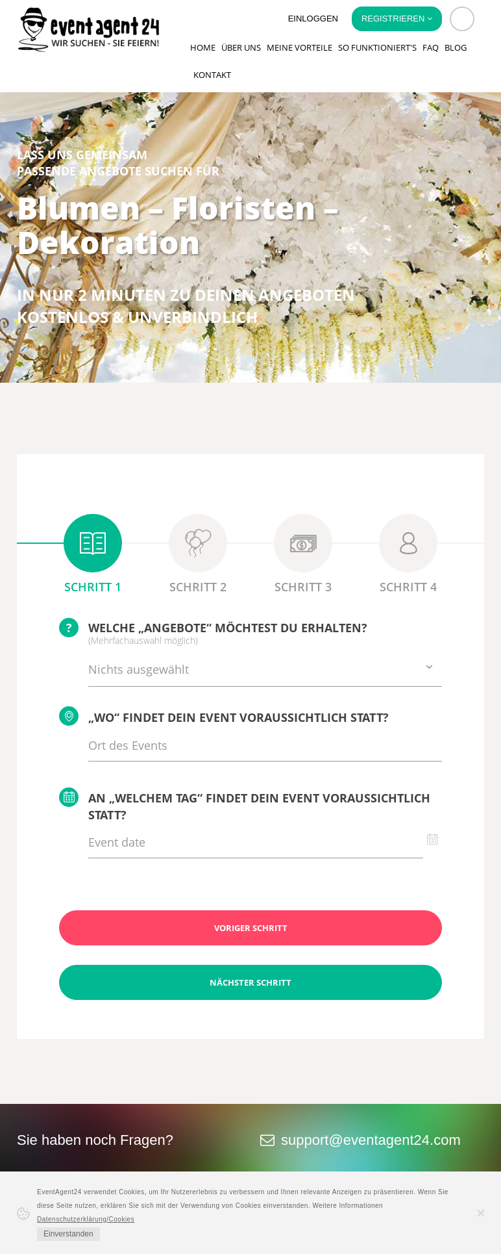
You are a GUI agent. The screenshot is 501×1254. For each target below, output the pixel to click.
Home (202, 47)
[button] (462, 18)
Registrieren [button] (396, 18)
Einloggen (313, 18)
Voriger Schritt (250, 928)
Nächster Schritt (250, 982)
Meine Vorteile (299, 47)
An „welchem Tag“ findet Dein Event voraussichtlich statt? (244, 805)
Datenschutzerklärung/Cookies (85, 1219)
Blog (456, 47)
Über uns (241, 47)
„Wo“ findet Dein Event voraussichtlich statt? (224, 716)
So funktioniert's (377, 47)
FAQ (430, 47)
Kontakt (212, 75)
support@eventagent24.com (371, 1140)
